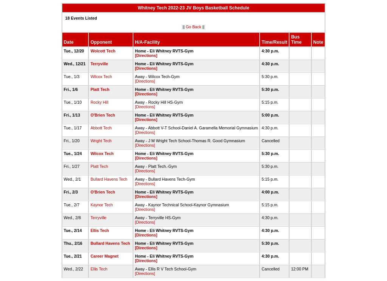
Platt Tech (99, 89)
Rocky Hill (99, 102)
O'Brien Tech (102, 115)
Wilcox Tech (101, 76)
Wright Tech (100, 140)
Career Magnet (104, 256)
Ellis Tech (99, 230)
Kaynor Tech (101, 205)
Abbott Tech (100, 128)
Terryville (99, 63)
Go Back (193, 27)
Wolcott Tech (102, 51)
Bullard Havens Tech (108, 179)
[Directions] (146, 55)
